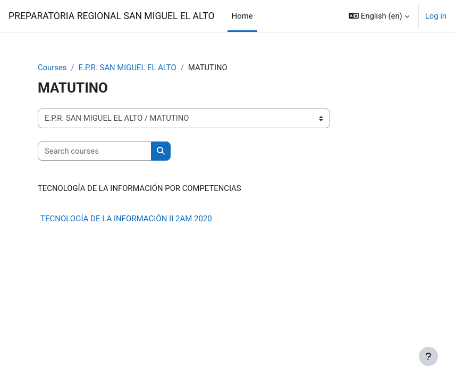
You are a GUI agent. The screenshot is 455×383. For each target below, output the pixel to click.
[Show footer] (428, 356)
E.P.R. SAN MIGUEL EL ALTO (127, 67)
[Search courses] (94, 151)
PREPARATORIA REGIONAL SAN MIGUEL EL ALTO (112, 16)
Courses (52, 67)
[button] (379, 16)
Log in (435, 16)
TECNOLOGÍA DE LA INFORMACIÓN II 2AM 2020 (126, 218)
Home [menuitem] (242, 16)
